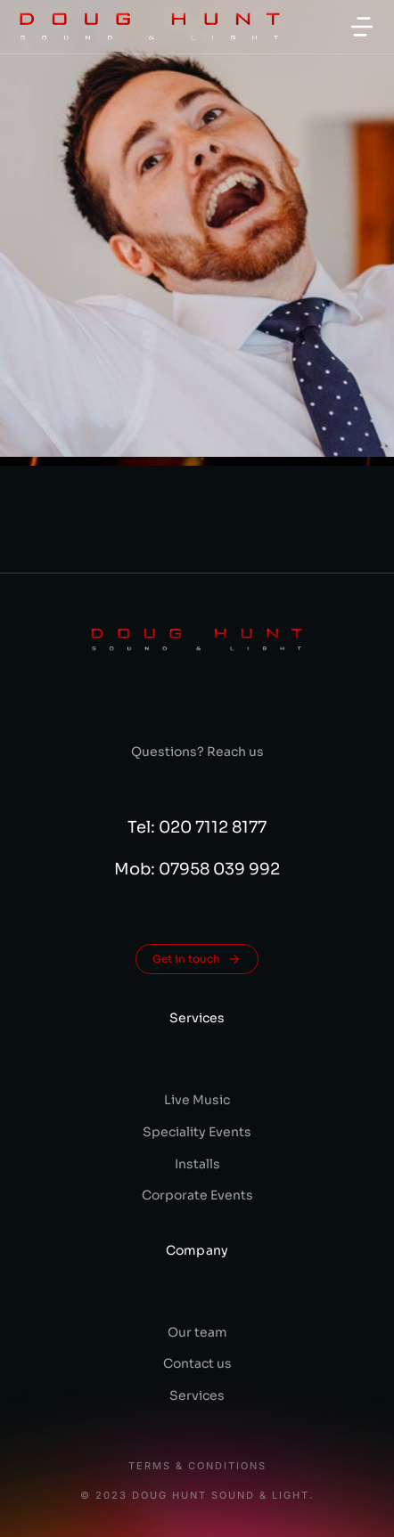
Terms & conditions (197, 1466)
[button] (362, 26)
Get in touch (197, 959)
